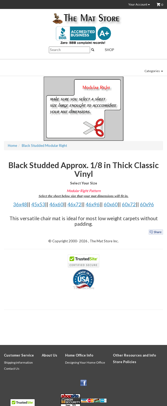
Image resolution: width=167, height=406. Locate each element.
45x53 (38, 204)
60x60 (111, 204)
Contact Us (11, 368)
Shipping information (18, 362)
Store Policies (124, 362)
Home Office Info (79, 355)
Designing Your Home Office (85, 362)
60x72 (129, 204)
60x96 (147, 204)
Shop (106, 50)
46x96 (93, 204)
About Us (49, 355)
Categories (153, 71)
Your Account (139, 4)
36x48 (20, 204)
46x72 (74, 204)
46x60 (56, 204)
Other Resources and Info (134, 355)
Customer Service (19, 355)
